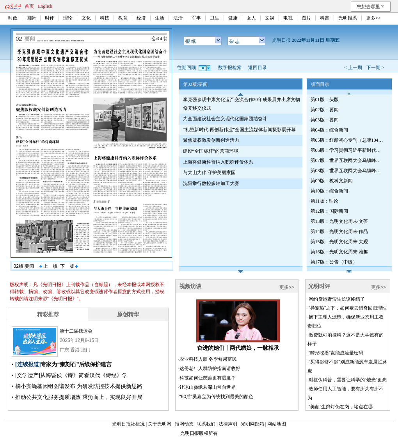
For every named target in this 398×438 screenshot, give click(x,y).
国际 (31, 18)
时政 (13, 18)
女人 (251, 18)
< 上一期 (353, 67)
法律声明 (228, 424)
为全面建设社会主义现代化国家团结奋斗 (225, 118)
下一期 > (375, 67)
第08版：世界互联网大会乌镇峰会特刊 (348, 170)
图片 (306, 18)
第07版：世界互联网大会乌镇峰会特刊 (348, 160)
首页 (29, 6)
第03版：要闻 (325, 120)
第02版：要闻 (325, 109)
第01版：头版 (325, 99)
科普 (324, 18)
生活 (159, 18)
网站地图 (276, 424)
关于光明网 (159, 424)
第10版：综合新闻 (329, 191)
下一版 (69, 266)
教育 (123, 18)
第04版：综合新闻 (329, 130)
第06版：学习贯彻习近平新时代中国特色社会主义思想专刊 (348, 150)
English (45, 6)
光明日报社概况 (128, 424)
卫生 (214, 18)
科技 (104, 18)
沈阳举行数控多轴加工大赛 (211, 183)
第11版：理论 (325, 201)
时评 (49, 18)
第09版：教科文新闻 (332, 180)
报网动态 (184, 424)
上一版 (48, 266)
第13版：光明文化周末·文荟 (339, 221)
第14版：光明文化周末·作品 (339, 231)
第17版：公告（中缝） (334, 262)
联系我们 (206, 424)
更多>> (373, 18)
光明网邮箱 (252, 424)
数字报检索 (230, 67)
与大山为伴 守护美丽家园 (209, 172)
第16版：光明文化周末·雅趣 (339, 252)
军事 (196, 18)
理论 (68, 18)
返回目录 (257, 67)
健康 (233, 18)
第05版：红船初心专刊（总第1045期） (348, 140)
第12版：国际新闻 (329, 211)
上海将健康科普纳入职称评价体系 (218, 162)
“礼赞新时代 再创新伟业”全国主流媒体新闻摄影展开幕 (239, 129)
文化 (86, 18)
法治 (178, 18)
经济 (141, 18)
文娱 (269, 18)
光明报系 (347, 18)
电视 (288, 18)
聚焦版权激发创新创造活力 (211, 140)
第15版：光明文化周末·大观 (339, 241)
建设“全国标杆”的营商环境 (211, 151)
